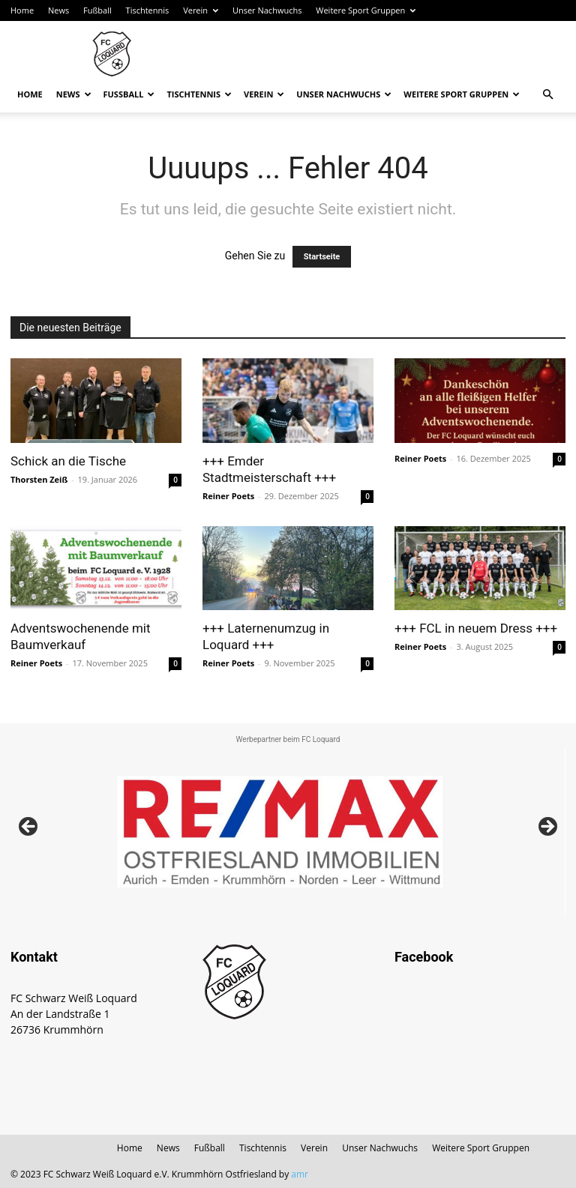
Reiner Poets (228, 495)
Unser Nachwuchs (267, 10)
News (58, 10)
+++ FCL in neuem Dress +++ (475, 628)
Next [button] (547, 827)
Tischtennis (148, 10)
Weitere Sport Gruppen (366, 10)
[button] (548, 95)
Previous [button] (29, 827)
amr (299, 1174)
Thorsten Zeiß (39, 479)
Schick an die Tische (68, 460)
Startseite (322, 257)
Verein (200, 10)
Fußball (97, 10)
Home (22, 10)
